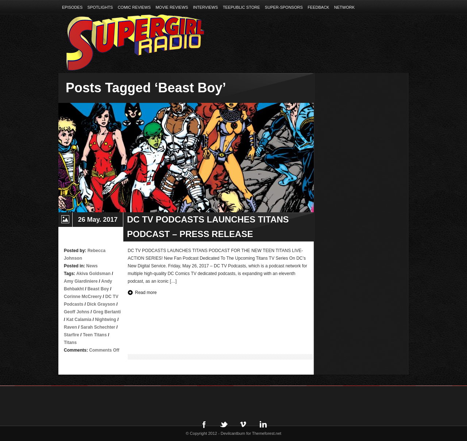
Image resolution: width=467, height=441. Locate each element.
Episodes (72, 7)
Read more (146, 292)
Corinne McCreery (82, 296)
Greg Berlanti (107, 311)
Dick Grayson (101, 304)
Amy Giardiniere (81, 281)
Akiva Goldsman (93, 273)
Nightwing (105, 319)
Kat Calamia (79, 319)
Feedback (318, 7)
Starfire (71, 334)
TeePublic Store (241, 7)
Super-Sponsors (284, 7)
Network (344, 7)
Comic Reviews (134, 7)
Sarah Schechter (98, 327)
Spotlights (100, 7)
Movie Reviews (171, 7)
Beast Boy (98, 288)
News (91, 265)
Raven (70, 327)
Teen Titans (95, 334)
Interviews (205, 7)
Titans (70, 342)
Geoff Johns (76, 311)
